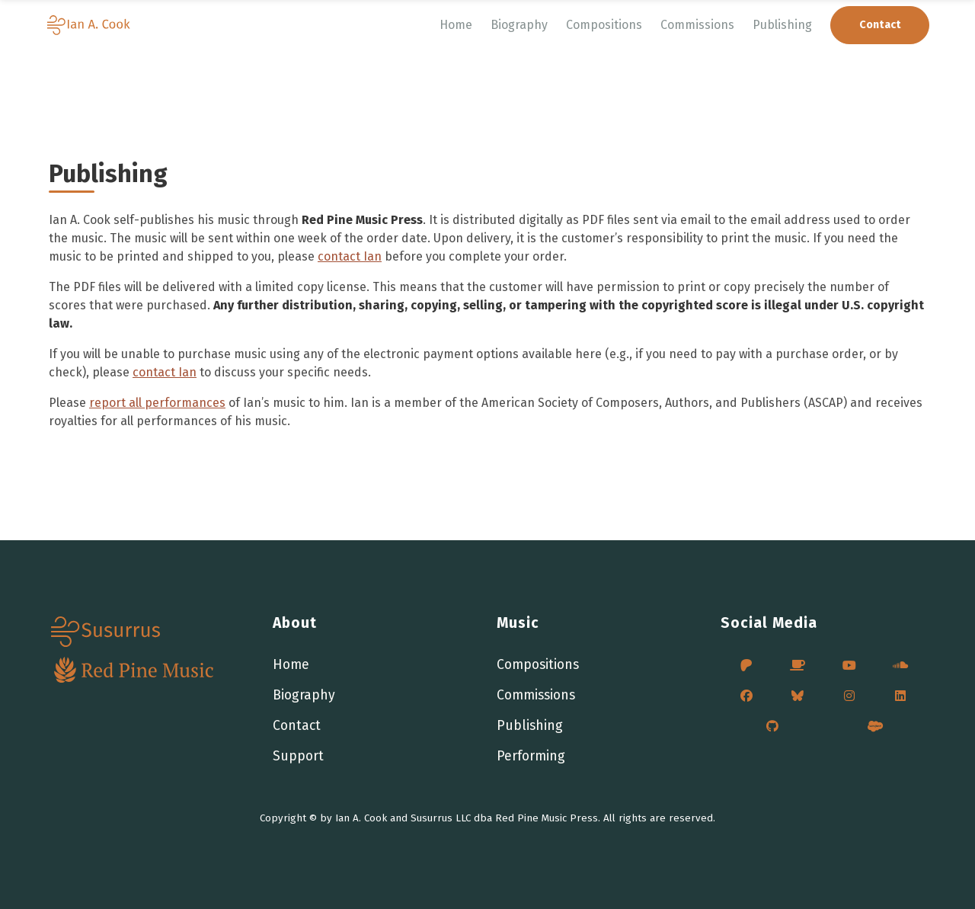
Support (298, 756)
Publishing (782, 25)
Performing (531, 756)
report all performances (157, 402)
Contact (297, 726)
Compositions (604, 25)
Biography (519, 25)
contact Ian (350, 256)
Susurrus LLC (441, 818)
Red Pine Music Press (546, 818)
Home (456, 25)
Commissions (697, 25)
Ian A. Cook (361, 818)
